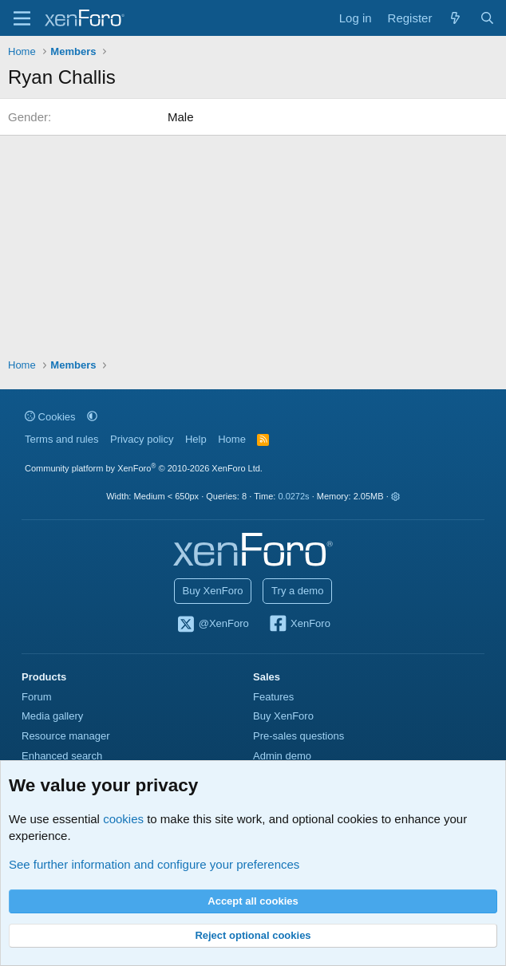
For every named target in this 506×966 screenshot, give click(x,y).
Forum (37, 697)
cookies (123, 819)
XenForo (298, 624)
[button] (92, 416)
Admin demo (282, 756)
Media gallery (52, 716)
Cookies (50, 417)
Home (232, 439)
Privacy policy (141, 439)
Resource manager (66, 736)
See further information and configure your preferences (154, 864)
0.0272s (293, 496)
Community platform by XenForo (144, 468)
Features (273, 697)
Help (196, 439)
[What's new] (455, 18)
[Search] (487, 18)
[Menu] (22, 18)
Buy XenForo (213, 591)
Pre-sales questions (298, 736)
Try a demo (297, 591)
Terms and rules (61, 439)
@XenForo (212, 624)
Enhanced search (62, 756)
